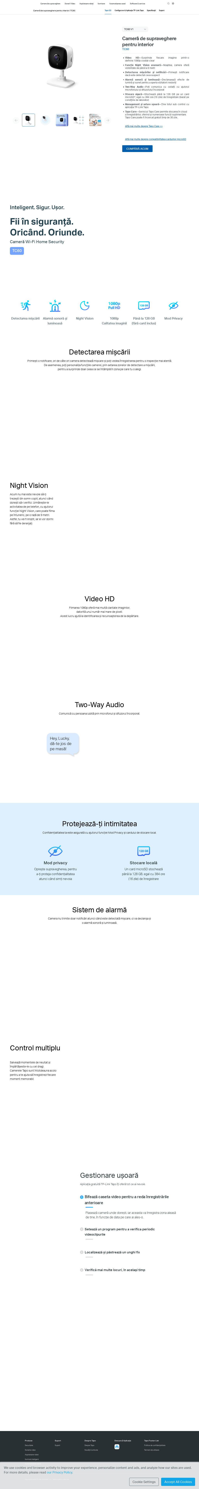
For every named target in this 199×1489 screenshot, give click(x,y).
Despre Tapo (89, 1445)
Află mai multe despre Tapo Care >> (144, 126)
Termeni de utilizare (151, 1450)
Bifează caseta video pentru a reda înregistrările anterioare (127, 1199)
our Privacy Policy (59, 1472)
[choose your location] (173, 4)
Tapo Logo (29, 3)
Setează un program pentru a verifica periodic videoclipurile (120, 1231)
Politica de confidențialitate (154, 1445)
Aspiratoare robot (31, 1455)
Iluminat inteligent (32, 1459)
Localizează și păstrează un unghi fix (112, 1252)
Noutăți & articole (91, 1450)
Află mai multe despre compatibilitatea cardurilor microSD (155, 139)
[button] (117, 1446)
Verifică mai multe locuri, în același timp (115, 1270)
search (169, 4)
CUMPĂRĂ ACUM (137, 148)
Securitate (29, 1445)
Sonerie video (30, 1450)
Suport (57, 1445)
